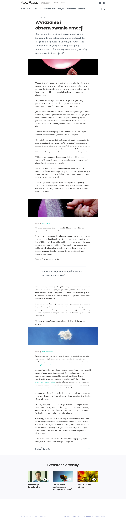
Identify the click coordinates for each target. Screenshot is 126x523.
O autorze (87, 449)
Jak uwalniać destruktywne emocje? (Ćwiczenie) (62, 487)
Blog (23, 9)
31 (44, 479)
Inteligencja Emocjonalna (34, 486)
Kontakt (81, 9)
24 (94, 479)
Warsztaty (71, 9)
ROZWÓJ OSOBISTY (61, 2)
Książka (61, 9)
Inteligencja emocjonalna (45, 382)
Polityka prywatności (72, 516)
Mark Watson (46, 224)
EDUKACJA (45, 3)
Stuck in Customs (47, 352)
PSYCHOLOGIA (46, 2)
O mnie (30, 9)
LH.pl (103, 516)
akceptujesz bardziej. (45, 365)
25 (69, 479)
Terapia (38, 9)
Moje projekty (50, 9)
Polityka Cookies (88, 516)
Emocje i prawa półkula (84, 486)
